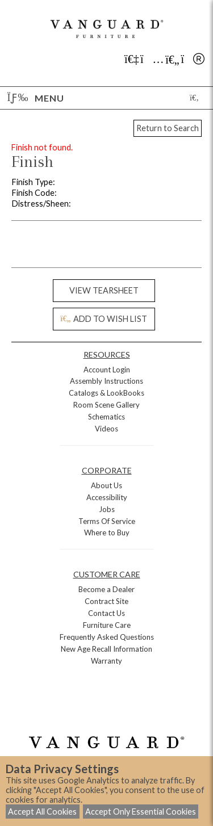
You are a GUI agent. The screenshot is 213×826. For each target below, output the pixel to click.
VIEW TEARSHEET (104, 290)
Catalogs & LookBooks (106, 392)
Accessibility (106, 497)
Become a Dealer (106, 589)
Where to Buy (107, 532)
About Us (106, 485)
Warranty (106, 660)
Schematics (106, 416)
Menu (35, 98)
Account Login (106, 369)
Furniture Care (107, 625)
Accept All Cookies (42, 811)
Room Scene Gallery (106, 404)
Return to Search (167, 128)
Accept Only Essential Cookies (140, 811)
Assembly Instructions (106, 380)
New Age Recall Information (106, 648)
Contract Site (106, 601)
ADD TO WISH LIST (103, 319)
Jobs (107, 509)
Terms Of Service (106, 521)
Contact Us (106, 613)
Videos (106, 428)
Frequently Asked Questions (107, 636)
